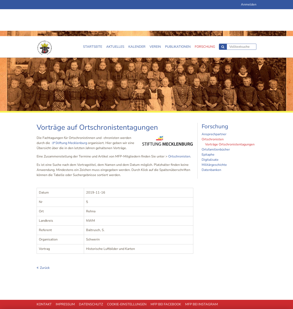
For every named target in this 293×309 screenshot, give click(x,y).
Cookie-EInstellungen (126, 268)
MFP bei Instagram (201, 268)
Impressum (65, 268)
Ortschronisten (179, 120)
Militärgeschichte (214, 128)
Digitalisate (210, 123)
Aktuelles (115, 10)
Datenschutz (91, 268)
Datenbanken (211, 134)
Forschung (205, 10)
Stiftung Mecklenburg (71, 107)
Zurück (45, 231)
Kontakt (44, 268)
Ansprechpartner (214, 98)
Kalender (136, 10)
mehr (249, 290)
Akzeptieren (156, 290)
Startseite (92, 10)
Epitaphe (208, 118)
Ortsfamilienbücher (216, 113)
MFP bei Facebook (166, 268)
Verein (155, 10)
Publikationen (178, 10)
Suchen (223, 11)
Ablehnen (64, 290)
